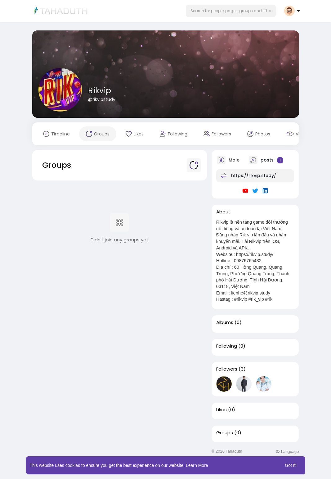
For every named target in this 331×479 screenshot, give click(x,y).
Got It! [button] (291, 465)
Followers (226, 369)
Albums (224, 322)
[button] (231, 11)
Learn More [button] (197, 465)
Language (287, 451)
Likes (221, 409)
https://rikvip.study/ (253, 175)
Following (226, 346)
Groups (224, 432)
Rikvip (99, 90)
